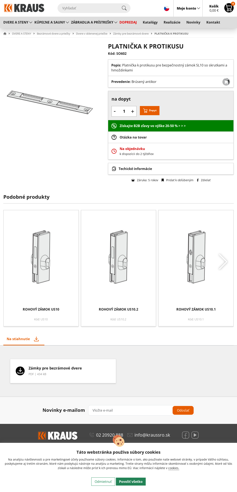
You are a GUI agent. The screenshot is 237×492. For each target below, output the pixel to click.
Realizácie (172, 22)
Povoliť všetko (131, 481)
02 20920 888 (109, 435)
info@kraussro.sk (152, 435)
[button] (7, 33)
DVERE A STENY (15, 22)
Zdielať (204, 180)
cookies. (173, 468)
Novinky (193, 22)
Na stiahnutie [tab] (18, 339)
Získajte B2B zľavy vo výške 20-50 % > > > (153, 126)
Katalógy (150, 22)
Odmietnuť (103, 481)
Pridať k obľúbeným (177, 180)
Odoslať (183, 410)
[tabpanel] (118, 371)
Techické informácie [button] (135, 168)
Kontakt (213, 22)
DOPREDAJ (128, 22)
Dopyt (153, 110)
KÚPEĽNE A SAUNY (49, 22)
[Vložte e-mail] (141, 410)
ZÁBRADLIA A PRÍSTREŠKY (92, 22)
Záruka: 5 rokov (144, 180)
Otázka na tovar (133, 137)
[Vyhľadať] (94, 8)
